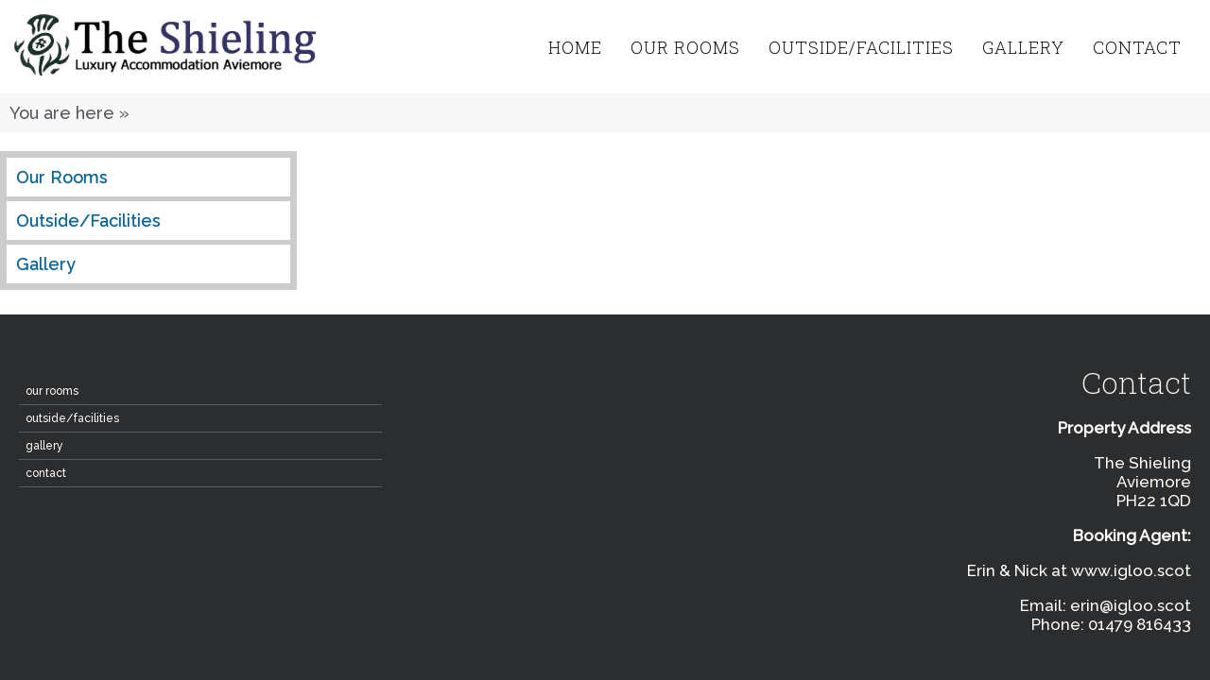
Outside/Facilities (861, 47)
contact (1137, 47)
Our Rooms (685, 47)
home (575, 47)
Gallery (1023, 47)
